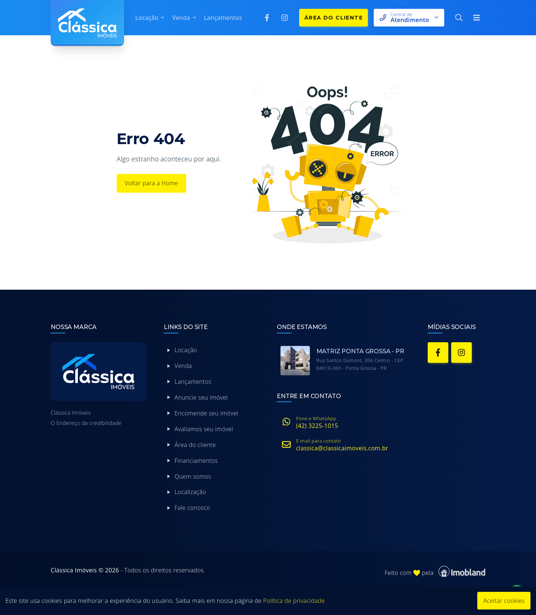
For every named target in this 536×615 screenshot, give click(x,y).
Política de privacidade (294, 601)
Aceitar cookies (504, 601)
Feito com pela (435, 571)
